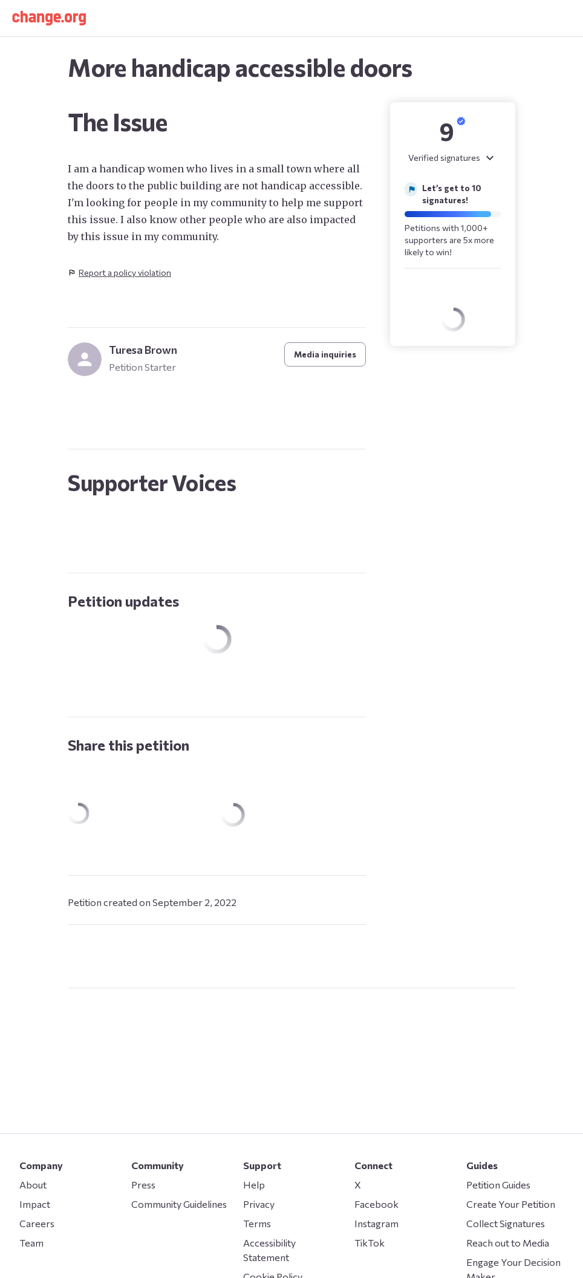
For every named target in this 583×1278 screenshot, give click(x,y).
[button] (49, 18)
